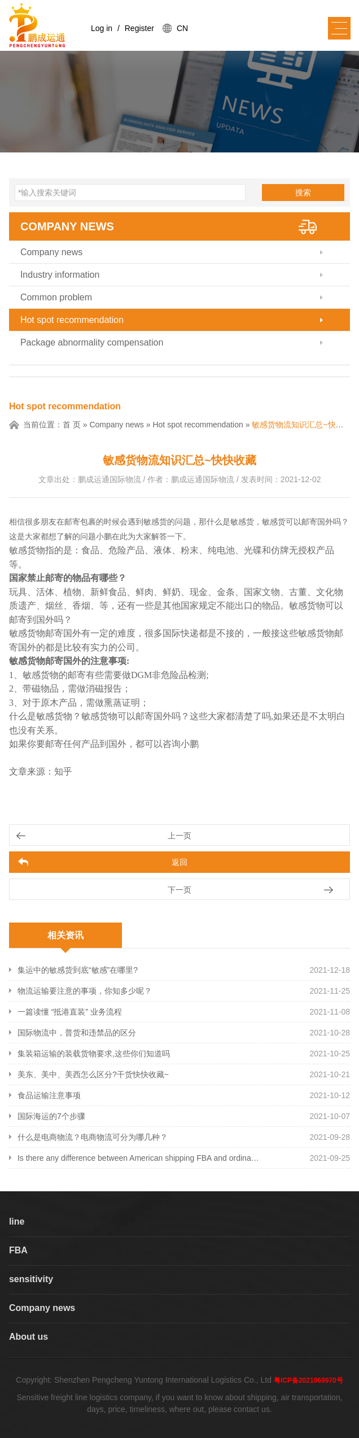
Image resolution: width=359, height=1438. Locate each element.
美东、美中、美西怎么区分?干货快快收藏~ (93, 1074)
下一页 (179, 889)
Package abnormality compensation (91, 342)
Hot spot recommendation (72, 320)
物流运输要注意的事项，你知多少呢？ (84, 990)
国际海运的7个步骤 (51, 1116)
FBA (18, 1250)
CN (182, 28)
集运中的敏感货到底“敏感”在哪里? (77, 969)
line (17, 1221)
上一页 (179, 835)
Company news (67, 226)
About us (28, 1336)
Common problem (56, 297)
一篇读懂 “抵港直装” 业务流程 (69, 1011)
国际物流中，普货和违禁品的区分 (76, 1032)
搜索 (303, 192)
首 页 (72, 424)
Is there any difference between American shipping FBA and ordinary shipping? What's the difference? (139, 1157)
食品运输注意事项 (49, 1095)
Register (139, 28)
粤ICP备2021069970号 (308, 1380)
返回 (179, 862)
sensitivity (31, 1279)
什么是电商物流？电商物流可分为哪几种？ (92, 1137)
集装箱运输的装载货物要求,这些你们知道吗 (93, 1053)
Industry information (60, 274)
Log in (101, 28)
